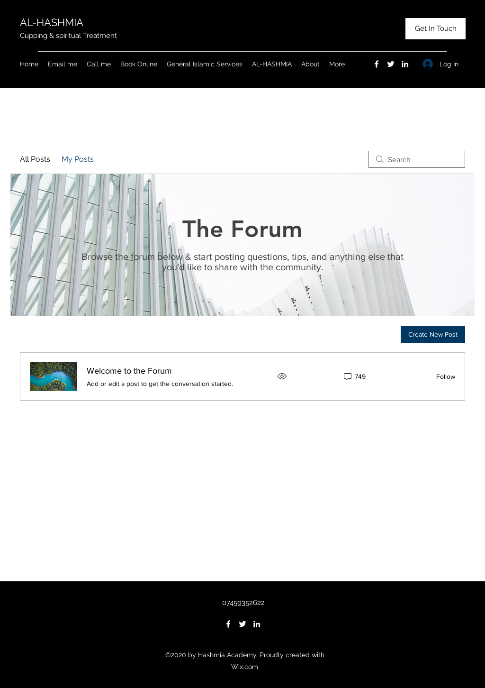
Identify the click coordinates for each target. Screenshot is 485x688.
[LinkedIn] (405, 64)
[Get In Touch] (435, 28)
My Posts (78, 159)
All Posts (35, 159)
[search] (416, 159)
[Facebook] (376, 64)
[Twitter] (390, 64)
